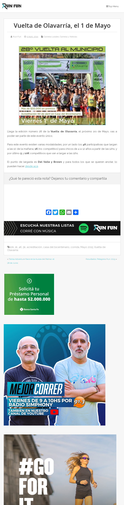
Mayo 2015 (86, 247)
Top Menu (112, 6)
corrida (75, 247)
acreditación (34, 247)
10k (12, 247)
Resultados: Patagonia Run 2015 (100, 259)
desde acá (31, 166)
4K (20, 247)
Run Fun (17, 36)
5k (24, 247)
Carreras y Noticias (68, 36)
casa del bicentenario (56, 247)
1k (16, 247)
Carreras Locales (51, 36)
